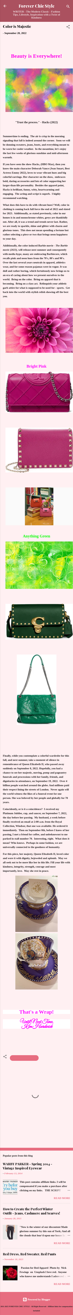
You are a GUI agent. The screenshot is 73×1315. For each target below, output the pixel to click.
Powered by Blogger (36, 1299)
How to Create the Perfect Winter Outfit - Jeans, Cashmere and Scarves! (31, 1211)
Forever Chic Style (36, 6)
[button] (68, 27)
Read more (62, 1198)
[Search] (68, 7)
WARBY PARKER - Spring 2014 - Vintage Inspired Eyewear (27, 1166)
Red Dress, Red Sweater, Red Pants (29, 1254)
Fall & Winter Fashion (24, 1058)
